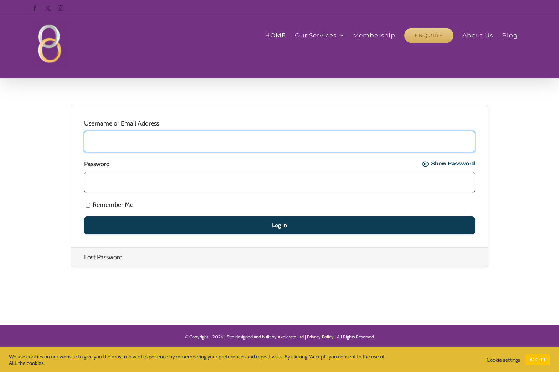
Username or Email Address (121, 123)
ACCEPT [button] (538, 359)
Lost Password (103, 257)
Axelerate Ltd (291, 337)
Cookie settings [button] (503, 360)
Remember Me (109, 205)
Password (97, 164)
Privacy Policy (320, 337)
